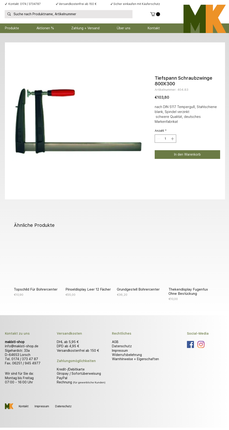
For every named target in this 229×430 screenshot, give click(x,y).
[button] (155, 14)
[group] (114, 269)
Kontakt (23, 406)
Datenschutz (122, 346)
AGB (115, 342)
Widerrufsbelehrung (127, 355)
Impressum (120, 350)
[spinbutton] (165, 139)
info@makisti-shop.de (21, 346)
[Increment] (173, 139)
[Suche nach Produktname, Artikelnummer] (68, 14)
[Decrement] (158, 139)
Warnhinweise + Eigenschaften (135, 359)
